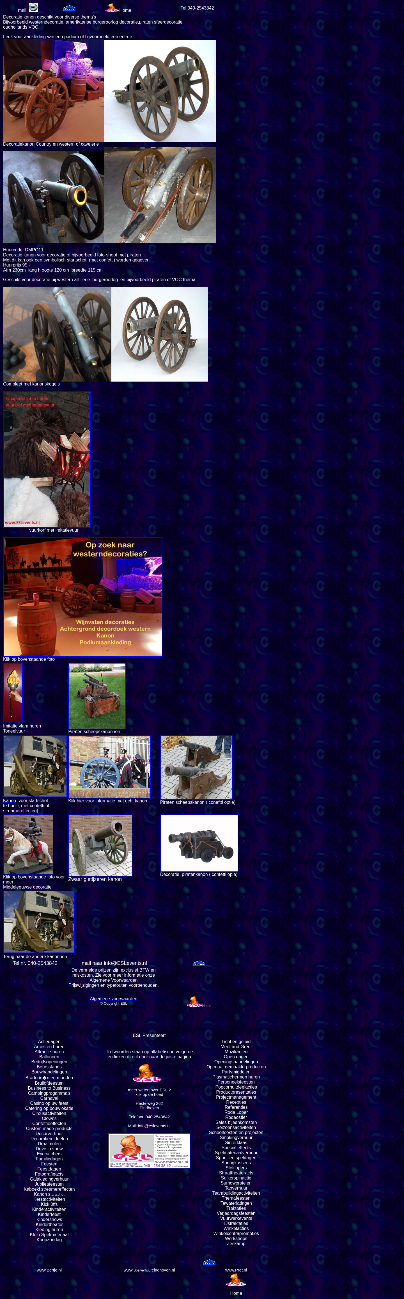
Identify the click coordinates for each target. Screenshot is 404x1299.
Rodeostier (236, 1117)
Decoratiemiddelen (49, 1138)
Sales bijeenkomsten (236, 1122)
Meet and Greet (236, 1046)
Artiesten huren (49, 1046)
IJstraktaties (236, 1223)
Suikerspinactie (236, 1178)
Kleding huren (49, 1229)
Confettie (41, 1123)
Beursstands (49, 1066)
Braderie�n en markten (49, 1077)
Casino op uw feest (49, 1103)
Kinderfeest (49, 1214)
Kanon (40, 1194)
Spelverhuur (143, 1270)
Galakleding (42, 1179)
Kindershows (49, 1219)
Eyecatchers (49, 1153)
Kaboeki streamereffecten (49, 1189)
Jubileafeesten (49, 1184)
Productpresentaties (236, 1092)
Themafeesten (236, 1198)
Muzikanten (236, 1051)
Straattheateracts (236, 1173)
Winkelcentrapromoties (236, 1233)
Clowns (49, 1118)
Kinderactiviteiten (49, 1209)
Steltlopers (236, 1167)
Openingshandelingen (236, 1061)
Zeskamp (236, 1243)
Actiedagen (49, 1041)
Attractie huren (49, 1051)
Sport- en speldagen (236, 1157)
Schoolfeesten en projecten (236, 1132)
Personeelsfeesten (236, 1082)
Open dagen (236, 1056)
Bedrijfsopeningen (49, 1061)
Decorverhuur (49, 1133)
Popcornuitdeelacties (236, 1087)
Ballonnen (49, 1056)
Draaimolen (49, 1143)
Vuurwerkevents (236, 1218)
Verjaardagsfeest (234, 1213)
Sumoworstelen (236, 1183)
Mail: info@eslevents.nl (149, 1126)
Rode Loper (236, 1112)
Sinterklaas (236, 1142)
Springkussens (236, 1162)
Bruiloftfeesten (49, 1083)
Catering (33, 1108)
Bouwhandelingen (49, 1072)
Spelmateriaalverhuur (236, 1152)
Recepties (236, 1102)
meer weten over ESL (147, 1090)
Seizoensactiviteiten (236, 1127)
